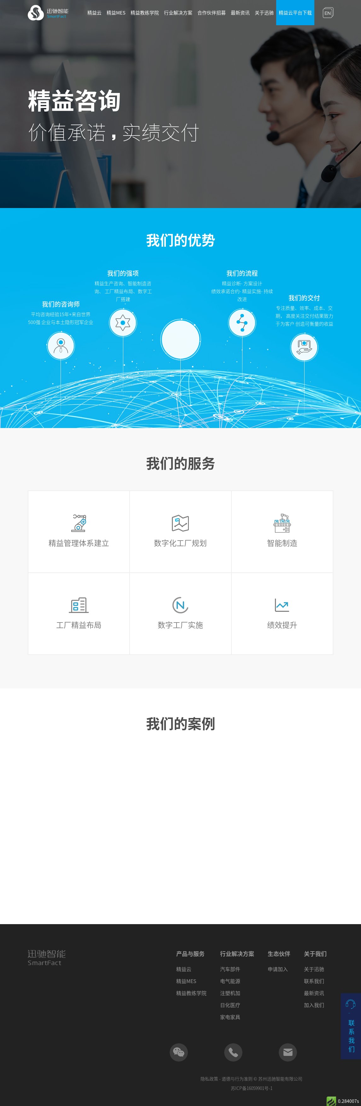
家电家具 (230, 1017)
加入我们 (314, 1005)
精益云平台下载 (295, 12)
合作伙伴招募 (211, 12)
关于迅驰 (264, 12)
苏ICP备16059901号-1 (251, 1088)
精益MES (116, 12)
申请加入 (278, 969)
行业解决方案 (178, 12)
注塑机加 (230, 993)
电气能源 (230, 981)
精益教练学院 (145, 12)
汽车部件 (230, 969)
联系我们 (314, 981)
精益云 (94, 12)
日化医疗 (230, 1005)
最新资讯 (240, 12)
